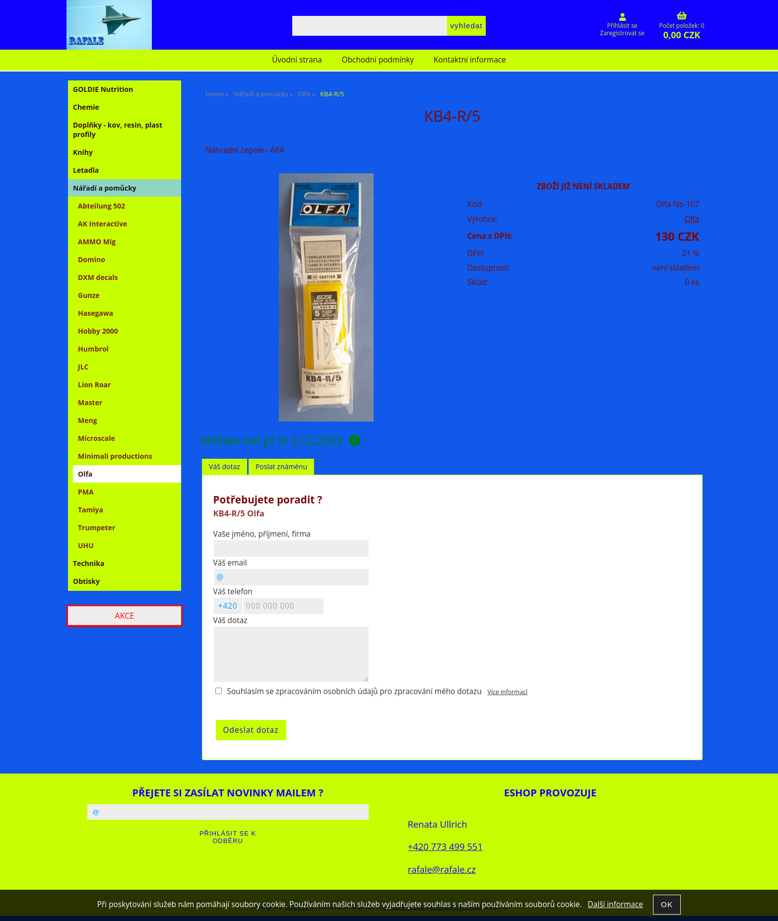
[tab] (224, 467)
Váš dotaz (224, 466)
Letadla (86, 170)
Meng (87, 420)
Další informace (615, 904)
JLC (83, 366)
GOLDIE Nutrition (103, 89)
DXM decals (98, 277)
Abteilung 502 (101, 206)
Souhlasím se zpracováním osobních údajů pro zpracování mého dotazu (354, 691)
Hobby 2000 (98, 331)
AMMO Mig (97, 241)
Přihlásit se (622, 25)
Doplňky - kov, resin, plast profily (117, 129)
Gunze (89, 295)
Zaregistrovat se (622, 33)
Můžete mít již (280, 440)
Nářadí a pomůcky (104, 188)
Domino (91, 259)
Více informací (508, 692)
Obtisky (86, 581)
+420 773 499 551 (445, 846)
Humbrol (93, 349)
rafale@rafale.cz (442, 869)
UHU (86, 545)
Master (90, 402)
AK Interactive (102, 223)
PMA (86, 491)
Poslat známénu (281, 466)
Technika (88, 563)
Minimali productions (115, 456)
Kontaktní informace (470, 60)
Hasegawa (95, 313)
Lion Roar (94, 384)
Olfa (691, 219)
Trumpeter (96, 527)
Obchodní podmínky (378, 60)
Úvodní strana (297, 60)
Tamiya (90, 509)
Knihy (83, 152)
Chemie (86, 107)
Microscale (96, 438)
